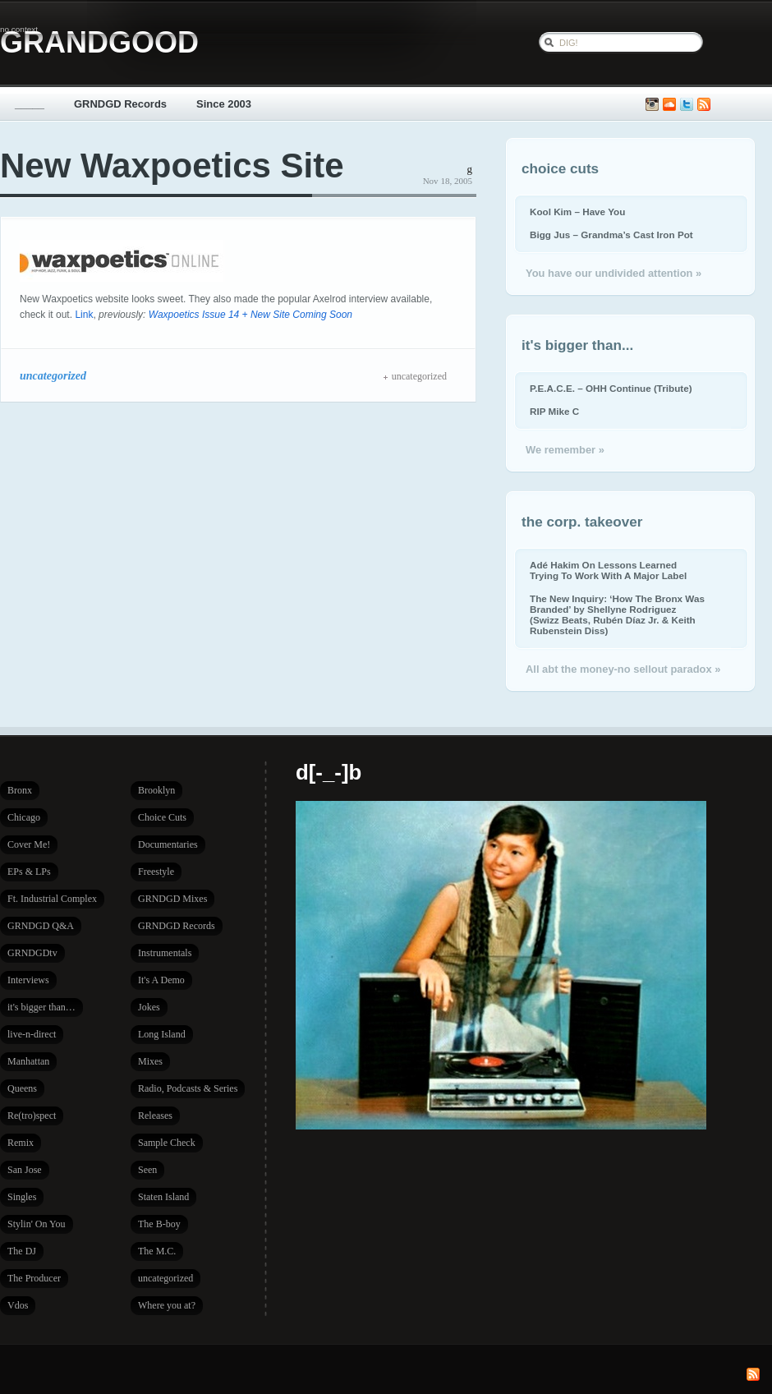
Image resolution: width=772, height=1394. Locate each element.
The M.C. (157, 1251)
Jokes (149, 1007)
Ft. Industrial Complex (52, 898)
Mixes (150, 1061)
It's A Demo (161, 980)
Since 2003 (223, 104)
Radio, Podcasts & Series (187, 1088)
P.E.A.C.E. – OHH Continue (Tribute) (611, 388)
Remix (20, 1142)
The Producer (34, 1278)
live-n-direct (31, 1034)
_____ (29, 104)
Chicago (23, 817)
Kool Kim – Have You (577, 211)
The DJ (21, 1251)
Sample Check (166, 1142)
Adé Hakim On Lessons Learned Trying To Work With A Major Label (608, 570)
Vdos (17, 1305)
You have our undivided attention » (613, 273)
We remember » (565, 450)
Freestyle (156, 871)
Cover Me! (28, 844)
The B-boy (159, 1224)
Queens (22, 1088)
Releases (155, 1115)
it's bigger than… (41, 1007)
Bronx (19, 790)
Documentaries (168, 844)
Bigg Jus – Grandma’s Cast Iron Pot (611, 234)
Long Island (162, 1034)
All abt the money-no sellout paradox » (623, 669)
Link (84, 314)
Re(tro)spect (31, 1115)
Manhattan (28, 1061)
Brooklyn (156, 790)
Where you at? (166, 1305)
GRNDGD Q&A (40, 926)
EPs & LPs (29, 871)
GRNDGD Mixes (172, 898)
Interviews (28, 980)
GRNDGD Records (120, 104)
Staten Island (163, 1197)
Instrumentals (164, 953)
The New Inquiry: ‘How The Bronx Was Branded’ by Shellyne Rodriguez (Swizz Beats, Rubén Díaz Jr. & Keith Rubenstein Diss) (617, 614)
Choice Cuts (162, 817)
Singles (21, 1197)
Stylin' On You (36, 1224)
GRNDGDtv (32, 953)
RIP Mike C (554, 411)
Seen (147, 1169)
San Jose (24, 1169)
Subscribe (703, 105)
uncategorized (53, 375)
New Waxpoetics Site (172, 165)
